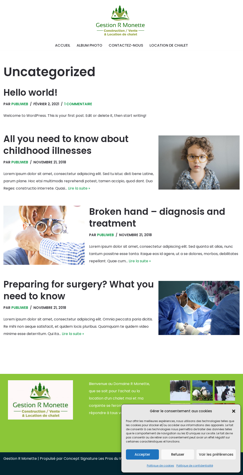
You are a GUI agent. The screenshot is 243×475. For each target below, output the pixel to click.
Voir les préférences (216, 454)
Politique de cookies (160, 466)
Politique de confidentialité (194, 466)
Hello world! (30, 92)
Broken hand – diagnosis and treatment (157, 217)
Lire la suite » (79, 188)
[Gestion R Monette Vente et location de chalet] (121, 21)
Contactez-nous (126, 45)
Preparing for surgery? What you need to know (78, 290)
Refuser (177, 454)
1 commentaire (78, 104)
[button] (233, 411)
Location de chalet (169, 45)
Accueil (62, 45)
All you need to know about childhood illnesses (65, 144)
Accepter (142, 454)
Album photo (89, 45)
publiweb (19, 104)
